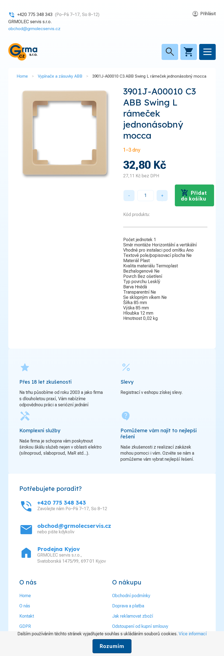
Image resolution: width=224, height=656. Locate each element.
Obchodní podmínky (131, 595)
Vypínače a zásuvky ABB (60, 76)
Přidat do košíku (194, 196)
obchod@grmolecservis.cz (34, 28)
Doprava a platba (128, 605)
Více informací (193, 633)
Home (22, 76)
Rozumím (112, 646)
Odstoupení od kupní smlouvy (140, 626)
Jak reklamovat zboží (132, 616)
